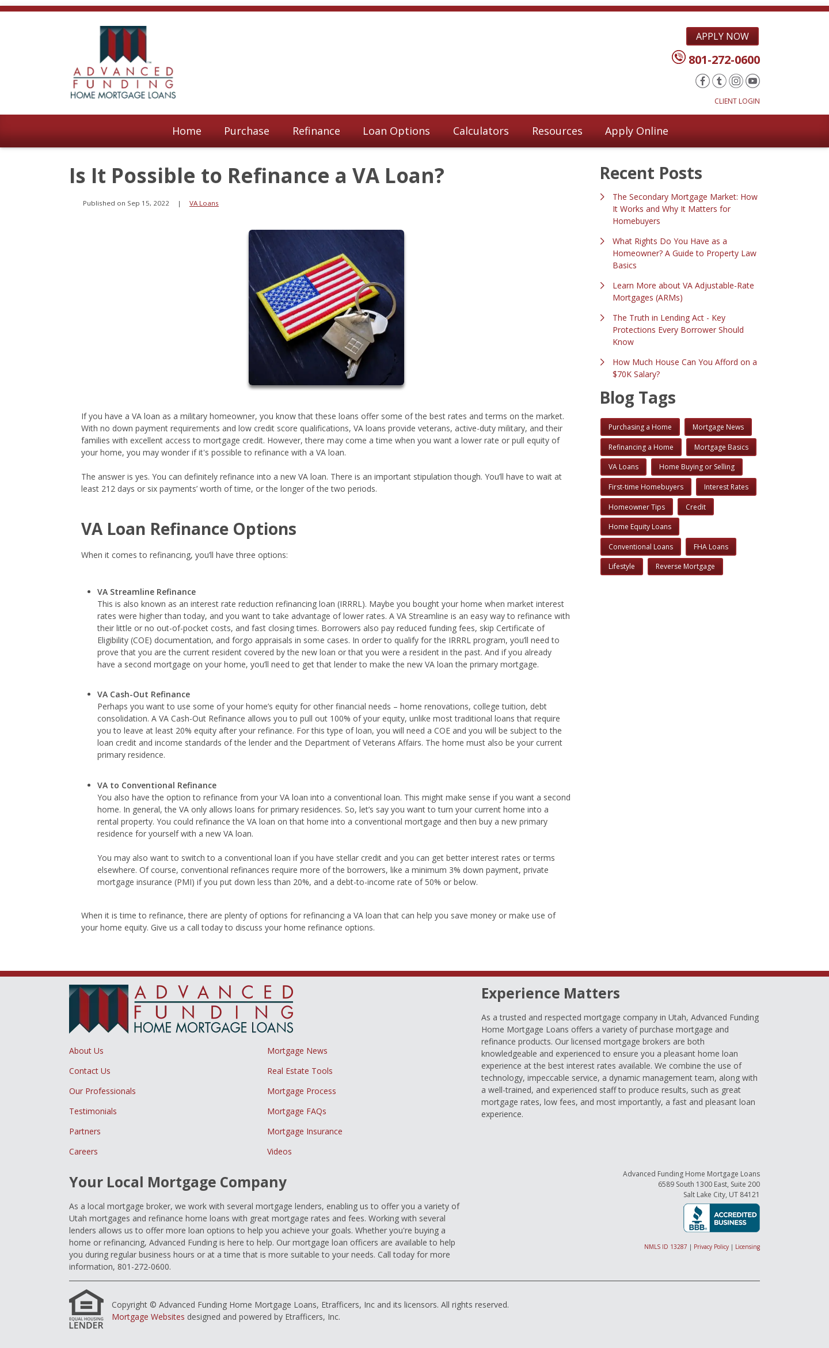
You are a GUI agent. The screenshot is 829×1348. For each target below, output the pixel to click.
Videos (279, 1151)
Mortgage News (297, 1050)
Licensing (747, 1247)
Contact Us (90, 1070)
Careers (83, 1151)
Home (186, 131)
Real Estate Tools (300, 1070)
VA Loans (204, 203)
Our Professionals (102, 1090)
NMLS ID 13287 (665, 1247)
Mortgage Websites (148, 1316)
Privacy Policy (711, 1247)
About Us (86, 1050)
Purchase (246, 131)
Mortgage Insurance (305, 1131)
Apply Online (636, 131)
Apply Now (722, 36)
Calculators (481, 131)
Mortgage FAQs (296, 1111)
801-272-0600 (724, 59)
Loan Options (396, 131)
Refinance (316, 131)
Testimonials (93, 1111)
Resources (557, 131)
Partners (85, 1131)
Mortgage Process (301, 1090)
